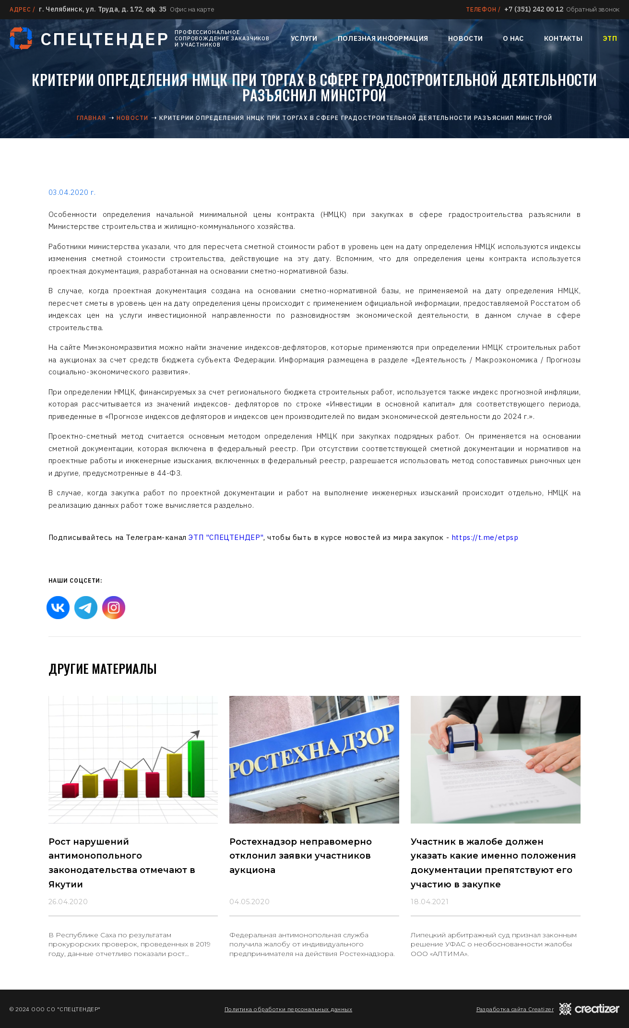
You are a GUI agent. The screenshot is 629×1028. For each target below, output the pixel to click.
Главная (91, 117)
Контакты (563, 38)
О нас (513, 38)
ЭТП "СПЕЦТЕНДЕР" (226, 537)
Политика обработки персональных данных (288, 1009)
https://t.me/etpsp (485, 537)
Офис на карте (192, 9)
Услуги (304, 38)
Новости (465, 38)
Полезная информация (383, 38)
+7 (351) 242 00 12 (533, 9)
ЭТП (610, 38)
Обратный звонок (592, 9)
